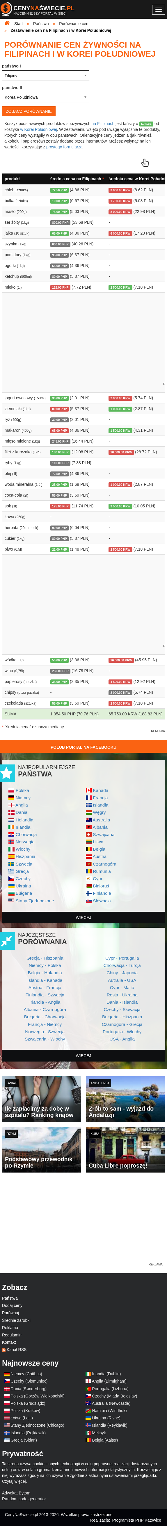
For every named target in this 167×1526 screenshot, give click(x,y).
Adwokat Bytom (16, 1493)
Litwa (98, 841)
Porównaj (10, 1312)
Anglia (21, 804)
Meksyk (99, 1432)
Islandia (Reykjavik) (109, 1425)
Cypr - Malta (122, 987)
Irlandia (23, 827)
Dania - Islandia (122, 1002)
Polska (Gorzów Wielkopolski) (38, 1396)
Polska (22, 790)
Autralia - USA (122, 980)
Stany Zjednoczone (35, 900)
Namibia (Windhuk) (109, 1410)
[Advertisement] (83, 1221)
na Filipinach (103, 123)
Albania (100, 827)
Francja (100, 797)
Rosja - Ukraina (122, 994)
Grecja (22, 871)
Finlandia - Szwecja (45, 994)
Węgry (99, 812)
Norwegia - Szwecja (45, 1031)
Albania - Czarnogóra (45, 1009)
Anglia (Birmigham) (109, 1381)
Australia (101, 819)
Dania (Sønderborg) (29, 1388)
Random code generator (24, 1498)
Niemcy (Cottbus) (26, 1373)
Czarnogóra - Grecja (122, 1024)
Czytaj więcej (14, 1481)
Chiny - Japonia (122, 972)
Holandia (24, 819)
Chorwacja (26, 834)
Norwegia (25, 841)
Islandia (100, 804)
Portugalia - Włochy (122, 1031)
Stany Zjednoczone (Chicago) (37, 1425)
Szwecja (24, 863)
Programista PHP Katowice (136, 1520)
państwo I (11, 66)
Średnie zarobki (16, 1320)
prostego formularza (64, 147)
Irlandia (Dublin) (106, 1373)
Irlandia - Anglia (44, 1002)
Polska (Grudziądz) (28, 1403)
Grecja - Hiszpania (44, 958)
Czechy (23, 878)
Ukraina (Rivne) (106, 1418)
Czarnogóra (104, 863)
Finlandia (102, 893)
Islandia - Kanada (44, 980)
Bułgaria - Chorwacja (45, 1016)
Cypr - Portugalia (122, 958)
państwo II (12, 87)
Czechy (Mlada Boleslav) (114, 1396)
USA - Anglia (122, 1038)
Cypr (97, 878)
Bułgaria (24, 893)
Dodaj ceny (12, 1305)
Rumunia (102, 871)
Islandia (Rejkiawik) (28, 1432)
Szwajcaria (103, 834)
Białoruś (101, 885)
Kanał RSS (16, 1349)
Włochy (23, 849)
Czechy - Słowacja (122, 1009)
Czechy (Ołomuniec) (29, 1381)
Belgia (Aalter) (105, 1440)
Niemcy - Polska (45, 965)
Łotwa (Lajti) (22, 1418)
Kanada (100, 790)
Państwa (10, 1298)
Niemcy (23, 797)
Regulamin (12, 1335)
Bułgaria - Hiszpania (122, 1016)
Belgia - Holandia (45, 972)
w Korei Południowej (38, 129)
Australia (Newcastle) (111, 1403)
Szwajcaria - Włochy (45, 1038)
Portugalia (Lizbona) (110, 1388)
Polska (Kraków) (25, 1410)
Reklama (10, 1327)
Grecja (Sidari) (24, 1440)
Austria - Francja (45, 987)
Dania (21, 812)
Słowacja (102, 900)
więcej (83, 917)
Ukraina (23, 885)
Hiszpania (25, 856)
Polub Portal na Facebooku (83, 747)
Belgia (99, 849)
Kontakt (9, 1342)
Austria (99, 856)
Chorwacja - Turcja (122, 965)
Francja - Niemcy (45, 1024)
